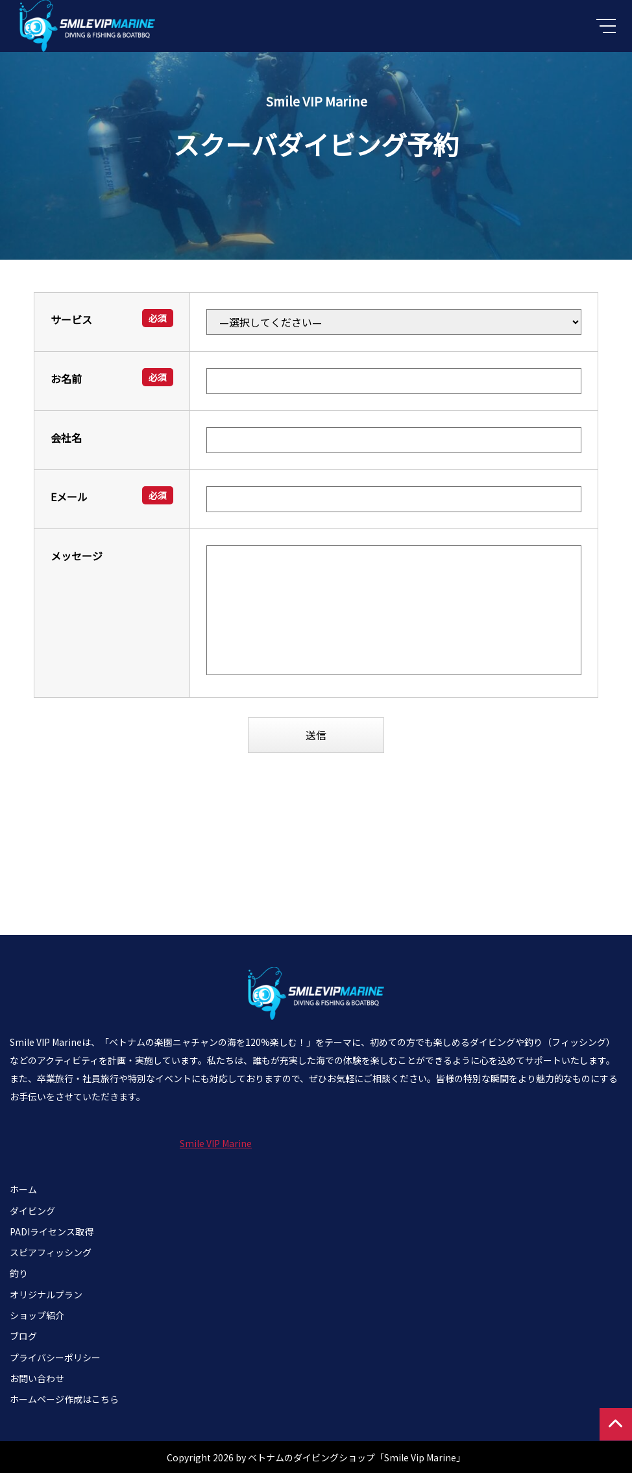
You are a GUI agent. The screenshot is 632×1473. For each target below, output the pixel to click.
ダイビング (32, 1210)
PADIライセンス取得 (51, 1230)
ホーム (23, 1189)
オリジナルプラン (46, 1293)
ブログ (23, 1336)
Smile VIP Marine (216, 1143)
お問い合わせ (37, 1377)
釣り (19, 1273)
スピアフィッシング (50, 1252)
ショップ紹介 (37, 1315)
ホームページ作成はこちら (64, 1399)
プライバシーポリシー (55, 1356)
